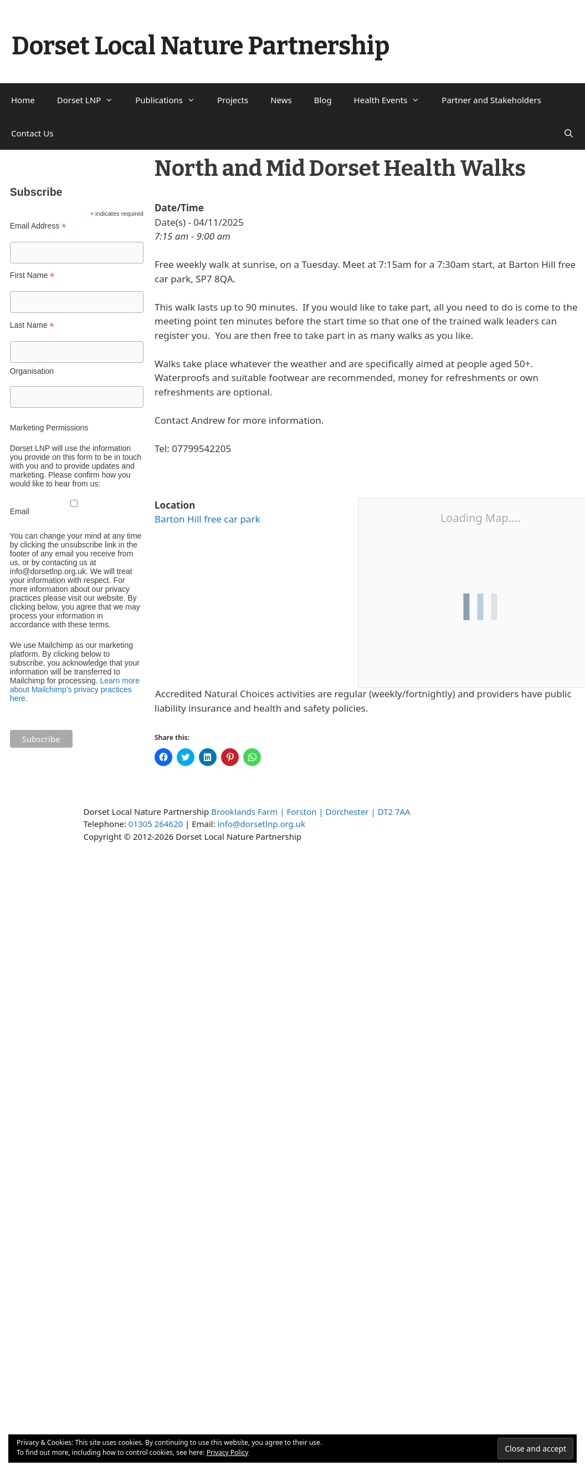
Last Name (32, 325)
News (281, 99)
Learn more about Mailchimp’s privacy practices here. (75, 689)
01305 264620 (156, 823)
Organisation (32, 371)
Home (23, 99)
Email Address (38, 226)
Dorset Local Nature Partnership (200, 46)
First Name (32, 275)
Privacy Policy (228, 1452)
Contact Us (32, 133)
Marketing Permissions (49, 427)
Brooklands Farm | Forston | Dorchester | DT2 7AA (310, 811)
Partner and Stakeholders (491, 99)
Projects (232, 99)
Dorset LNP (91, 99)
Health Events (392, 99)
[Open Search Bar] (568, 133)
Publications (170, 99)
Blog (323, 99)
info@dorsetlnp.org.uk (261, 823)
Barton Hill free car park (207, 519)
